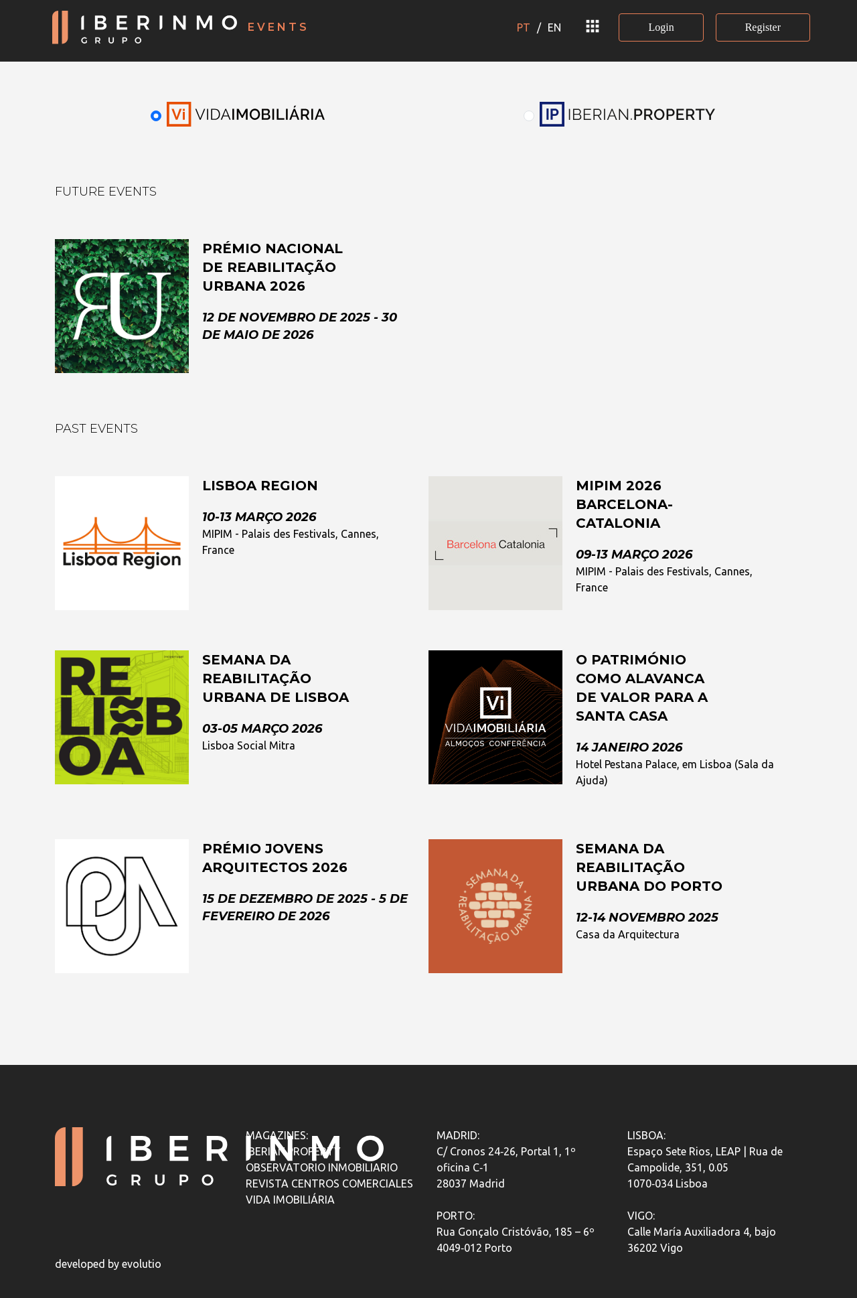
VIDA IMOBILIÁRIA (290, 1200)
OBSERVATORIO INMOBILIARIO (322, 1167)
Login (661, 27)
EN (554, 27)
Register (763, 27)
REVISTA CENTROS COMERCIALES (329, 1183)
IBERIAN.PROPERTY (293, 1151)
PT (523, 27)
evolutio (141, 1264)
